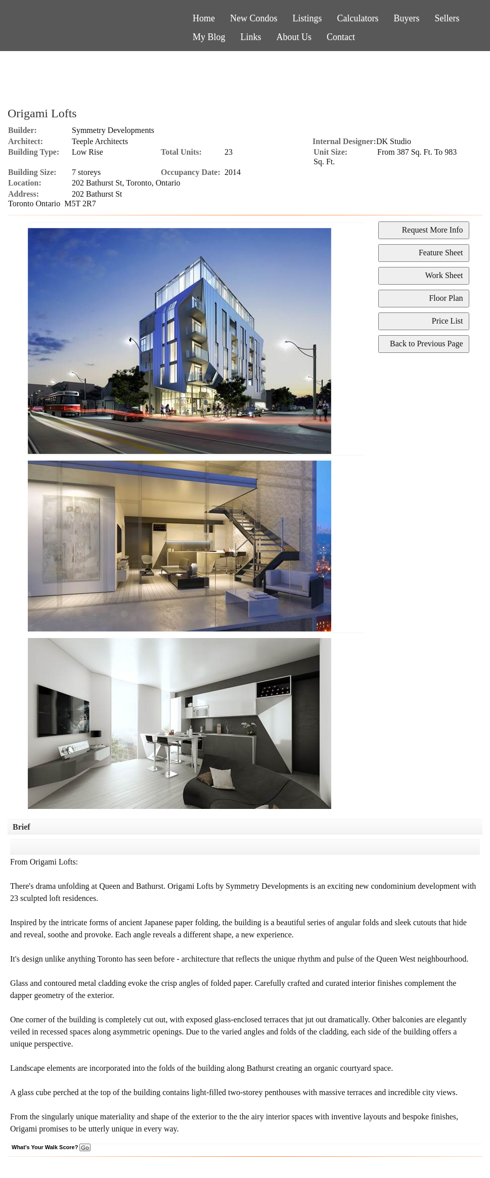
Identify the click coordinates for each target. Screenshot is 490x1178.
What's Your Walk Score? (51, 1147)
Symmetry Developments (113, 130)
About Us (294, 37)
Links (251, 37)
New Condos (254, 18)
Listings (307, 18)
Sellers (447, 18)
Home (204, 18)
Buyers (407, 18)
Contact (341, 37)
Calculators (358, 18)
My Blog (209, 37)
